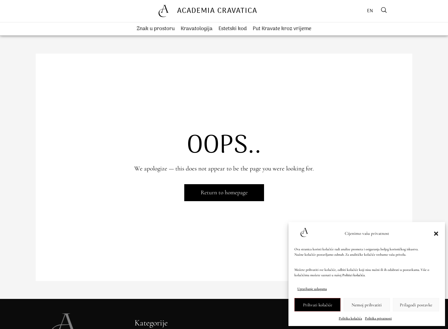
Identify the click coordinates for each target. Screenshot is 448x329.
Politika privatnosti (378, 318)
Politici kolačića (353, 275)
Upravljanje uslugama (312, 289)
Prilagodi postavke (416, 305)
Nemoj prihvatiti (367, 305)
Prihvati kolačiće (317, 305)
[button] (436, 234)
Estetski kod (232, 28)
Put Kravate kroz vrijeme (282, 28)
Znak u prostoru (156, 28)
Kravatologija (197, 28)
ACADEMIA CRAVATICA (217, 11)
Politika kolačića (350, 318)
